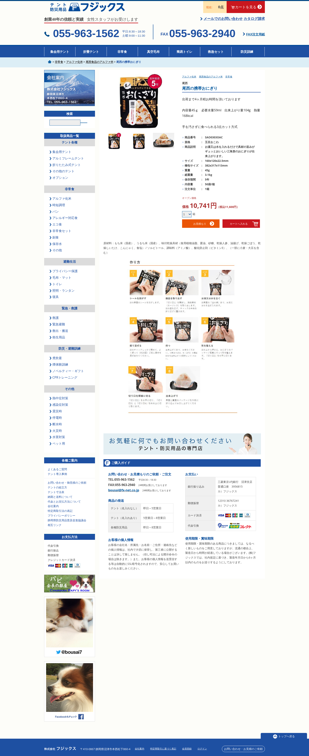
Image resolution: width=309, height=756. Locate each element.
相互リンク (54, 531)
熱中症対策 (59, 404)
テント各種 (69, 148)
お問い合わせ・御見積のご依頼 (67, 489)
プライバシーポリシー (61, 521)
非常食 (122, 51)
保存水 (55, 250)
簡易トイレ (184, 51)
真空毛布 (153, 51)
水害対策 (57, 443)
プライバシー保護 (63, 277)
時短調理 (57, 211)
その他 (55, 256)
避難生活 (69, 267)
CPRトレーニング (63, 383)
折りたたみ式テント (65, 171)
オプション (59, 184)
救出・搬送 (59, 336)
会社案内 (53, 512)
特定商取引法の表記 (60, 517)
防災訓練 (247, 51)
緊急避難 (57, 330)
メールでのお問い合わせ (223, 23)
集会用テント (59, 51)
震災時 (55, 417)
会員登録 (187, 748)
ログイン (202, 748)
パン (54, 217)
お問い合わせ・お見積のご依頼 (243, 749)
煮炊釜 (55, 364)
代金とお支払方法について (64, 507)
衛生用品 (57, 343)
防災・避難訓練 (70, 354)
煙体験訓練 (59, 370)
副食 (54, 243)
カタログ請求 (254, 23)
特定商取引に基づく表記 (163, 748)
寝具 (54, 303)
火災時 (55, 436)
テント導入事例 (57, 480)
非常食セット (60, 237)
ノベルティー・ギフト (67, 377)
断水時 (55, 430)
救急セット (216, 51)
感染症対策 (59, 411)
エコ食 (55, 230)
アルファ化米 (60, 204)
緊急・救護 (69, 314)
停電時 (55, 423)
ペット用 (57, 449)
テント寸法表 (56, 498)
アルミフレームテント (67, 164)
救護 (54, 324)
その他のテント (62, 177)
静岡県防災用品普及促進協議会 (67, 526)
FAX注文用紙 (255, 39)
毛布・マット (60, 283)
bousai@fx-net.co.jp (123, 495)
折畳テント (91, 51)
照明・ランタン (62, 296)
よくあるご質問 (57, 475)
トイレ (55, 290)
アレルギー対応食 (63, 224)
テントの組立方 (57, 493)
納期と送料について (60, 503)
